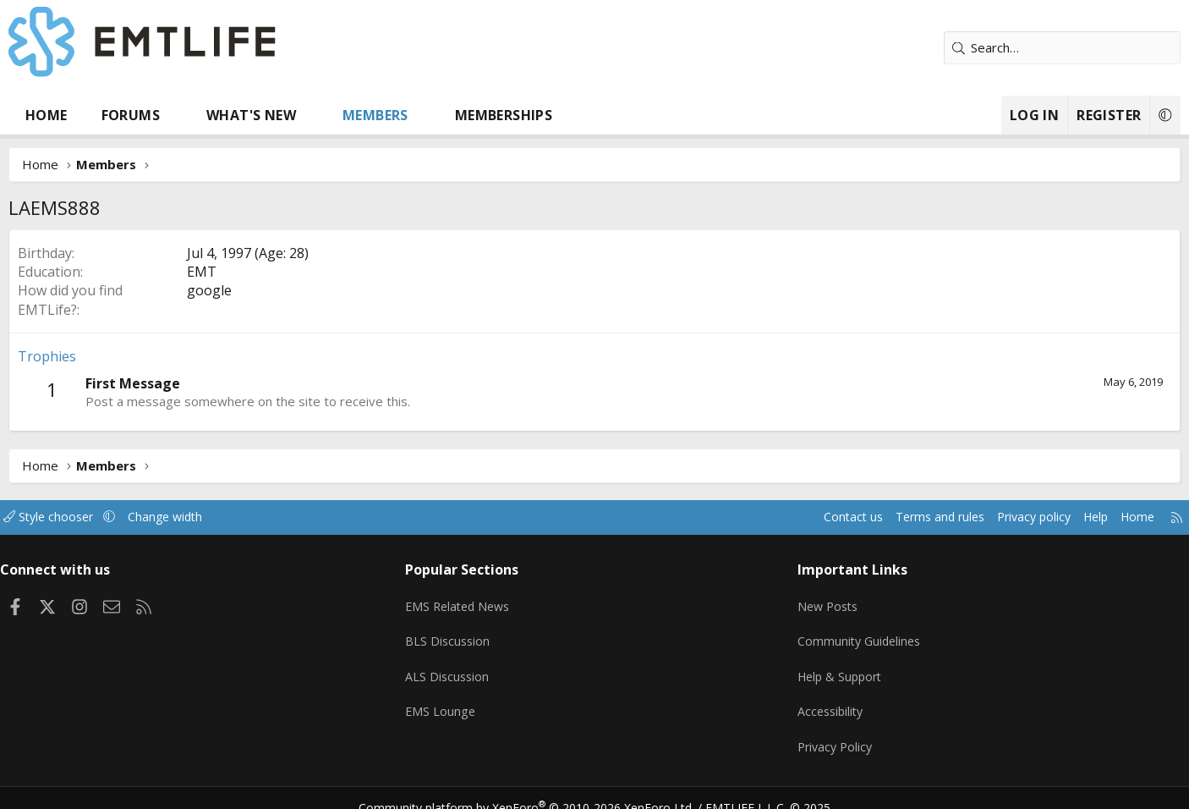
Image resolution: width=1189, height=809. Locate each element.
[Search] (1013, 47)
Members (425, 115)
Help (1029, 517)
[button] (225, 115)
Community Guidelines (842, 633)
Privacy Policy (818, 732)
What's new (300, 115)
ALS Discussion (469, 666)
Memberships (552, 115)
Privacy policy (962, 517)
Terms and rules (862, 517)
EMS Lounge (462, 699)
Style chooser (114, 517)
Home (95, 115)
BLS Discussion (469, 633)
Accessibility (813, 699)
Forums (180, 115)
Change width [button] (236, 517)
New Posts (810, 600)
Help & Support (823, 666)
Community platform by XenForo (537, 788)
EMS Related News (482, 600)
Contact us (771, 517)
